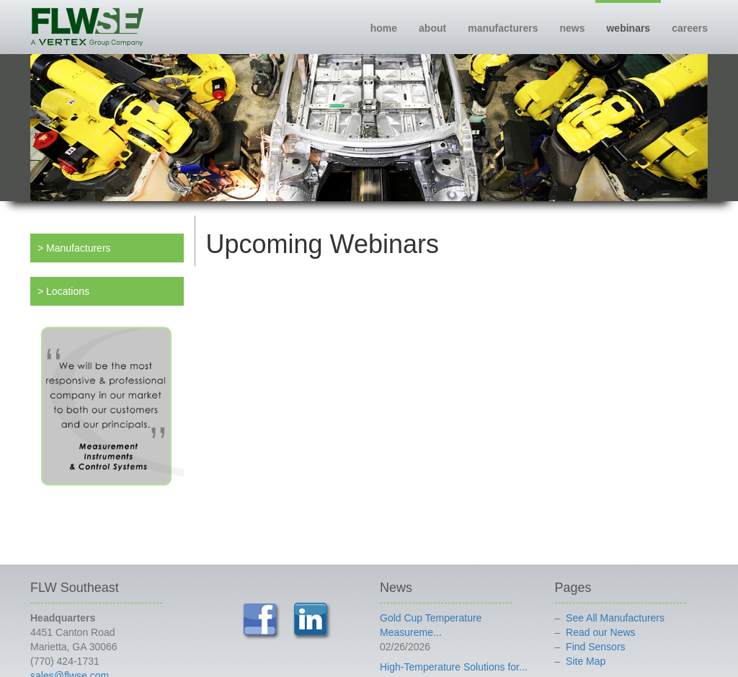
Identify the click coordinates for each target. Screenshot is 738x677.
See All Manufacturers (615, 618)
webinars (628, 28)
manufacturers (503, 28)
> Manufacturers (74, 248)
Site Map (585, 661)
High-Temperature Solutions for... (454, 667)
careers (690, 28)
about (432, 28)
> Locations (63, 291)
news (571, 28)
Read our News (601, 632)
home (383, 28)
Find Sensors (595, 646)
